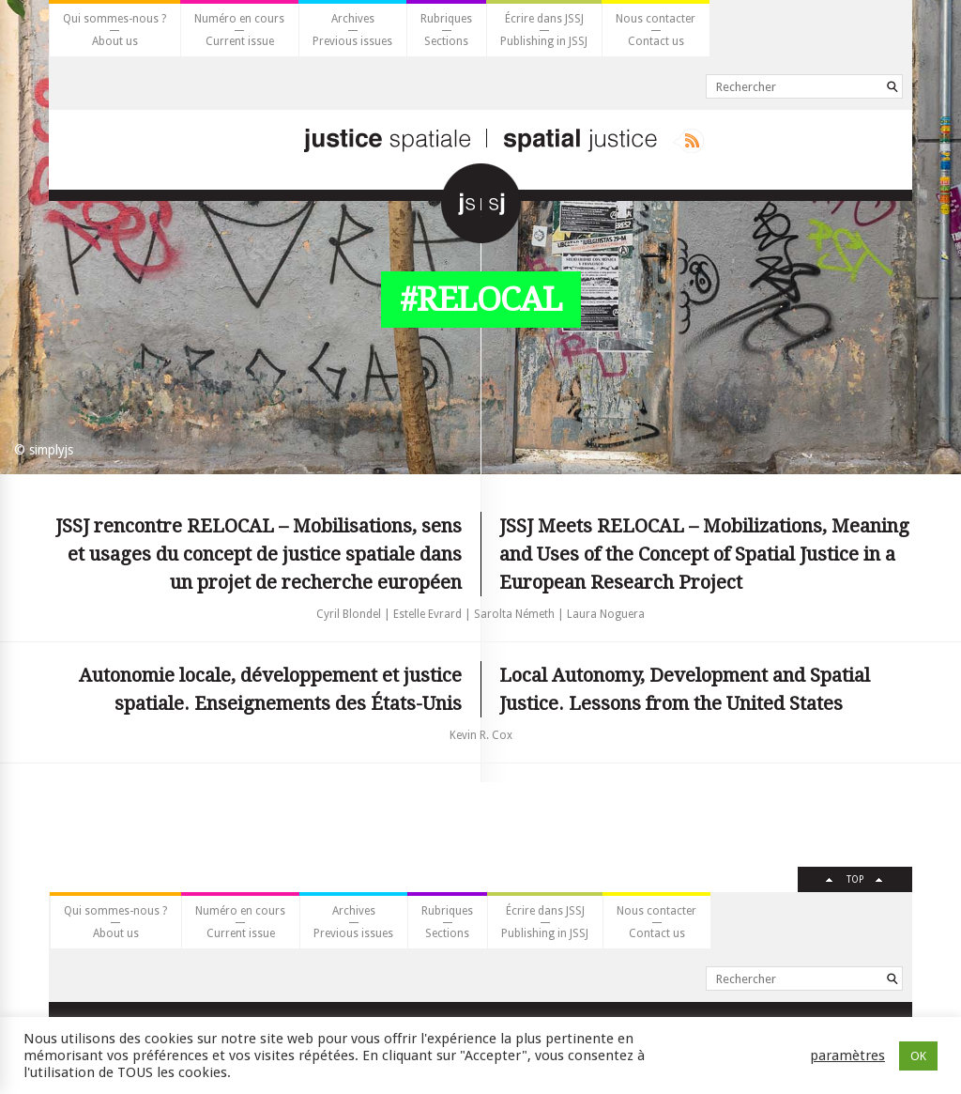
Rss (688, 141)
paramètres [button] (847, 1055)
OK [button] (918, 1056)
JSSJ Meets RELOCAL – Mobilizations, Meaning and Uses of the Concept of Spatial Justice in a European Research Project (704, 554)
